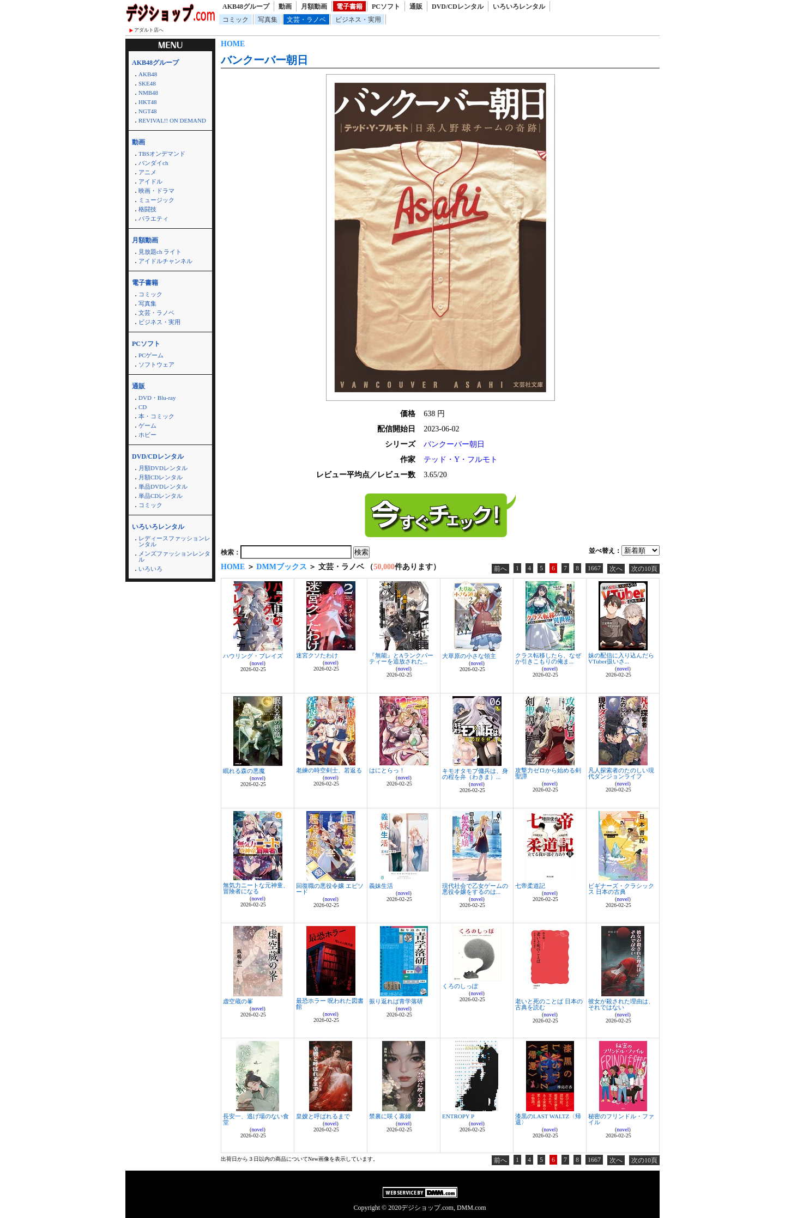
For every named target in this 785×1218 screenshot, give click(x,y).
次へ (616, 569)
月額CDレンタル (160, 477)
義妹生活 (381, 885)
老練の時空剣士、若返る (329, 770)
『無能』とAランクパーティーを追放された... (401, 658)
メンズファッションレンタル (174, 556)
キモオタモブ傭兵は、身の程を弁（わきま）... (475, 774)
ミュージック (156, 200)
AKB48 (147, 74)
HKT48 (147, 102)
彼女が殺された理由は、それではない (621, 1004)
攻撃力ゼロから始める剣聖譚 (548, 773)
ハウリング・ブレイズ (253, 656)
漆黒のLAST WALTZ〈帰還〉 (548, 1119)
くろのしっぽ (460, 986)
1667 (594, 568)
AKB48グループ (245, 6)
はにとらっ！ (387, 770)
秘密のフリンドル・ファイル (621, 1119)
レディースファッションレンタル (174, 541)
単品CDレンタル (160, 495)
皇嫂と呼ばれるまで (323, 1116)
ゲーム (147, 425)
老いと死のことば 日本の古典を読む (549, 1004)
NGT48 (147, 111)
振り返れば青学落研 (396, 1001)
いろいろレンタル (519, 6)
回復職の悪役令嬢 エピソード (330, 888)
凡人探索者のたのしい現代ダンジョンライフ (621, 773)
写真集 (267, 19)
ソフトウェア (156, 364)
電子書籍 (349, 6)
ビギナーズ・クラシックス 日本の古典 (621, 888)
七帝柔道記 (530, 885)
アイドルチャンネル (165, 261)
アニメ (147, 172)
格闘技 (147, 209)
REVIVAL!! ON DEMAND (172, 120)
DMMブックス (281, 567)
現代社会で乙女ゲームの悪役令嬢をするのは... (475, 888)
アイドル (150, 181)
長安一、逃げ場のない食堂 (256, 1119)
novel (257, 663)
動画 (285, 6)
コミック (235, 19)
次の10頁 (644, 569)
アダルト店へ (149, 30)
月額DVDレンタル (163, 468)
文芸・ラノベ (306, 19)
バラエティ (153, 218)
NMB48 (148, 92)
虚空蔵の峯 (238, 1001)
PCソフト (386, 6)
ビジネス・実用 (358, 19)
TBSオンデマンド (161, 153)
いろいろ (150, 568)
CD (142, 407)
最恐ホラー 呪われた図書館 (330, 1003)
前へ (500, 569)
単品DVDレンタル (163, 486)
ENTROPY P (458, 1116)
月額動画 (314, 6)
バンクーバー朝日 (264, 60)
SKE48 (147, 83)
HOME (233, 44)
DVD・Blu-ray (157, 397)
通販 (415, 6)
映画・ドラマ (156, 190)
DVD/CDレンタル (458, 6)
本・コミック (156, 416)
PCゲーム (151, 355)
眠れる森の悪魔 (244, 771)
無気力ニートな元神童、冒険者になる (256, 888)
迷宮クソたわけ (317, 655)
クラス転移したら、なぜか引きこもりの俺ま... (548, 658)
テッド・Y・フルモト (461, 459)
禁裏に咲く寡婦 (390, 1116)
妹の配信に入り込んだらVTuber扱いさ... (621, 658)
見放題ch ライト (160, 251)
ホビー (147, 434)
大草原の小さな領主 (469, 656)
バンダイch (153, 163)
